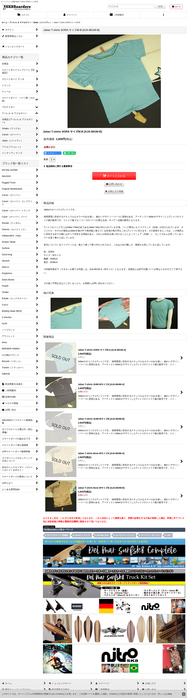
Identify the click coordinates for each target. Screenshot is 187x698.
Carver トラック (82, 535)
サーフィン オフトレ (150, 535)
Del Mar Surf (103, 535)
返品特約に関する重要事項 (58, 166)
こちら (169, 694)
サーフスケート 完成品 (57, 535)
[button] (163, 15)
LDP (169, 535)
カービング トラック (124, 535)
